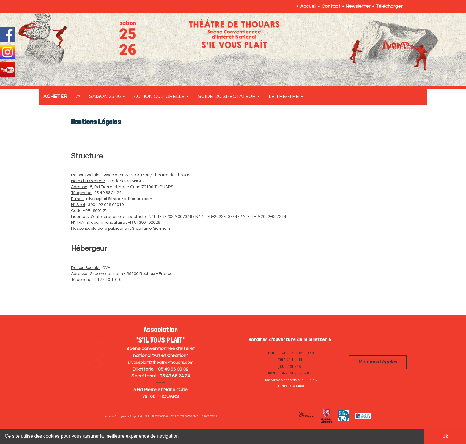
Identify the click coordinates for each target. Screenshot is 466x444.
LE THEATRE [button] (286, 96)
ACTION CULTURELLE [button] (161, 96)
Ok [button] (445, 436)
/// (78, 96)
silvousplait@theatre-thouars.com (160, 362)
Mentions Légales (378, 362)
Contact (331, 6)
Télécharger (389, 6)
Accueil (308, 6)
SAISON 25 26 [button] (107, 96)
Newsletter (358, 6)
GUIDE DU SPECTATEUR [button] (229, 96)
